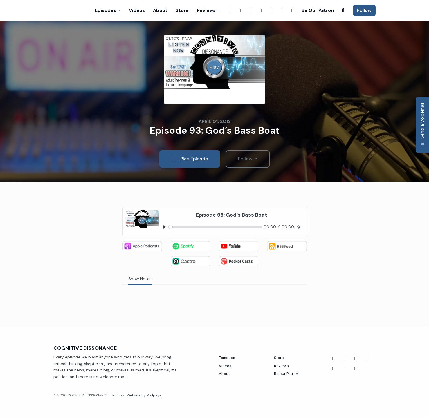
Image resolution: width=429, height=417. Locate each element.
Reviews (207, 10)
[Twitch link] (250, 10)
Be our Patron (318, 10)
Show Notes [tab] (140, 278)
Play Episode (190, 159)
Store (182, 10)
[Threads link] (282, 10)
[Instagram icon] (344, 369)
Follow (364, 10)
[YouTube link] (271, 10)
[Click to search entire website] (343, 10)
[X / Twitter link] (261, 10)
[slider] (215, 227)
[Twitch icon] (367, 359)
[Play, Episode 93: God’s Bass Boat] (164, 227)
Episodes (106, 10)
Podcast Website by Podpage (136, 395)
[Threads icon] (332, 369)
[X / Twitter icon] (355, 369)
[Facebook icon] (332, 359)
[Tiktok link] (292, 10)
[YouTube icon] (344, 359)
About (160, 10)
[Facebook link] (229, 10)
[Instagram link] (240, 10)
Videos (137, 10)
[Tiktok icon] (355, 359)
